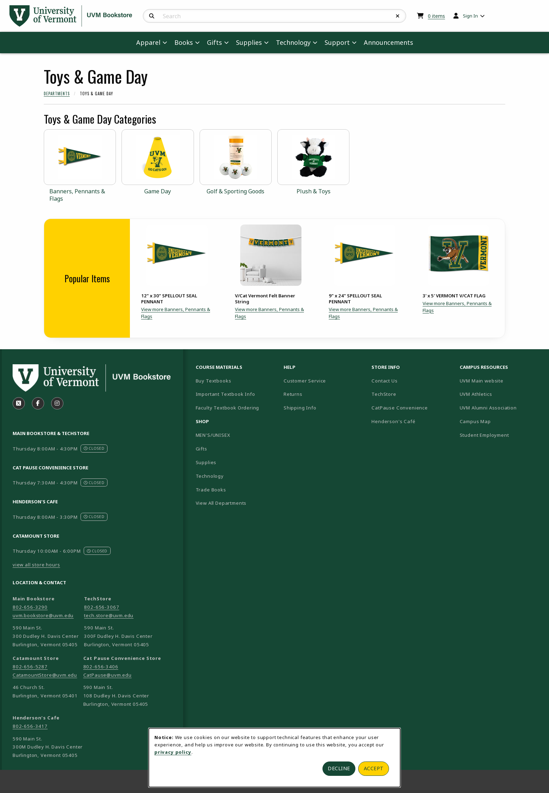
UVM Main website (501, 380)
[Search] (152, 16)
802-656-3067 (101, 607)
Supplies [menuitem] (249, 42)
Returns (293, 394)
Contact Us (384, 381)
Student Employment (501, 435)
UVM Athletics (500, 394)
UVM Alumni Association (501, 407)
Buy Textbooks (213, 381)
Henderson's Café (393, 421)
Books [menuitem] (183, 42)
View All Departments (221, 503)
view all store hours (36, 564)
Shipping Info (300, 408)
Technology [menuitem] (293, 42)
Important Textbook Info (225, 394)
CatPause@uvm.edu (107, 675)
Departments (57, 93)
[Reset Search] (397, 16)
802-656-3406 (100, 666)
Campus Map (500, 421)
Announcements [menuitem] (388, 42)
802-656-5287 (30, 666)
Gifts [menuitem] (214, 42)
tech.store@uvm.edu (108, 615)
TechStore (383, 394)
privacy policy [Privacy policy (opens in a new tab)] (173, 752)
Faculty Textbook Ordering (227, 408)
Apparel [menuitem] (148, 42)
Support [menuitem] (337, 42)
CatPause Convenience (399, 408)
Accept (374, 768)
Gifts (201, 449)
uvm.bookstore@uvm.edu (43, 615)
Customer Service (305, 381)
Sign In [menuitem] (470, 16)
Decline (339, 768)
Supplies (206, 462)
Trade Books (211, 490)
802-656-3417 (30, 726)
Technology (210, 476)
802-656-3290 (30, 607)
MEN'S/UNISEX (213, 435)
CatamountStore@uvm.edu (45, 675)
